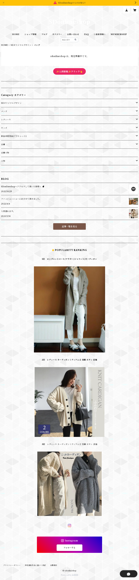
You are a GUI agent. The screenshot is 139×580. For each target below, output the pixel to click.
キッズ (4, 128)
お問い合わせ (73, 34)
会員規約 (53, 565)
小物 (3, 161)
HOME (16, 34)
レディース (6, 119)
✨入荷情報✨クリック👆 (69, 71)
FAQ (86, 34)
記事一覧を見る (69, 226)
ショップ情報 (30, 34)
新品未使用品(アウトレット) (14, 136)
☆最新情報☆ (100, 34)
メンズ (4, 111)
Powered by (69, 575)
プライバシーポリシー (12, 565)
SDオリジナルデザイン (21, 45)
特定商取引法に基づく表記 (35, 565)
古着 (3, 144)
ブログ (44, 34)
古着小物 (5, 153)
